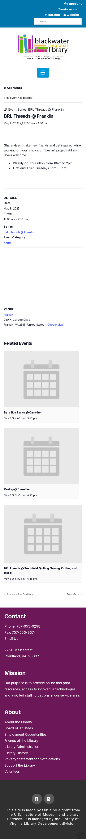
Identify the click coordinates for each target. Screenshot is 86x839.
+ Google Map (54, 324)
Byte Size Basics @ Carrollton (23, 412)
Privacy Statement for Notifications (32, 759)
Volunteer (11, 771)
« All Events (13, 88)
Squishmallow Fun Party (19, 594)
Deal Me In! (73, 594)
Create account (70, 9)
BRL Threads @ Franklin (19, 232)
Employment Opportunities (25, 734)
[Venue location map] (43, 275)
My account (72, 4)
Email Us (11, 639)
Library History (16, 753)
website (71, 15)
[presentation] (41, 379)
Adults (7, 242)
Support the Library (19, 765)
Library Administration (21, 747)
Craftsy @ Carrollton (17, 489)
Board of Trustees (18, 728)
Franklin (9, 314)
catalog (52, 15)
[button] (43, 73)
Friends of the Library (21, 741)
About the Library (18, 722)
